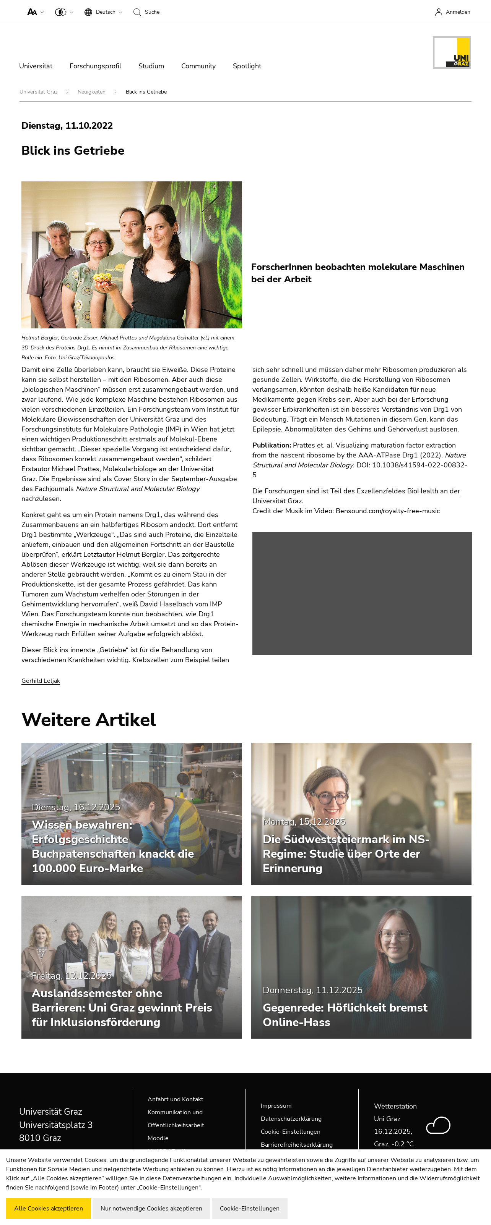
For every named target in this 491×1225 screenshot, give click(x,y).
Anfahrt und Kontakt (175, 1099)
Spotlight (247, 66)
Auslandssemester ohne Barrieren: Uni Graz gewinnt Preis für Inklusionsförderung (122, 1008)
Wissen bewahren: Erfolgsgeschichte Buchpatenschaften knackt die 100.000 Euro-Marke (113, 846)
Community (198, 66)
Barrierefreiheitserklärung (297, 1145)
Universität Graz (39, 91)
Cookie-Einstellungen (290, 1132)
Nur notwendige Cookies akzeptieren (151, 1208)
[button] (34, 11)
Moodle (158, 1138)
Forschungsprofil (95, 66)
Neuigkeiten (92, 91)
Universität (35, 66)
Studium (151, 66)
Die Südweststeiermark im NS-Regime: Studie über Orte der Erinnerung (346, 854)
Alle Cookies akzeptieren (48, 1208)
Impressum (276, 1106)
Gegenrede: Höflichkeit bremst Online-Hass (345, 1015)
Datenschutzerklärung (291, 1119)
